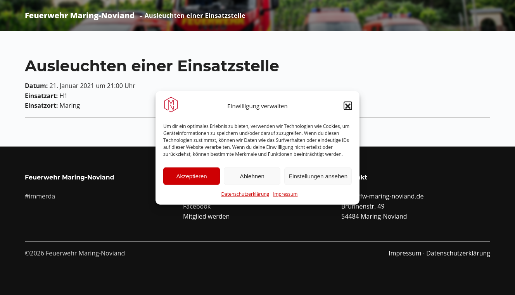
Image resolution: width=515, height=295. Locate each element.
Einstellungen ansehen (318, 178)
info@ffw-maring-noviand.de (382, 196)
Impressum (285, 196)
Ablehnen (252, 178)
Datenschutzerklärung (245, 196)
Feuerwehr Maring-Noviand (80, 15)
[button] (348, 108)
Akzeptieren (191, 178)
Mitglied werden (206, 216)
